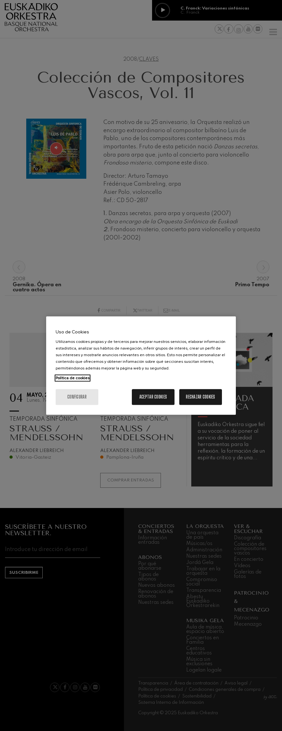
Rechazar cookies (200, 397)
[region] (141, 365)
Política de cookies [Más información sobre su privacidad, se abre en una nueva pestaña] (72, 378)
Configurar (77, 397)
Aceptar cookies (153, 397)
